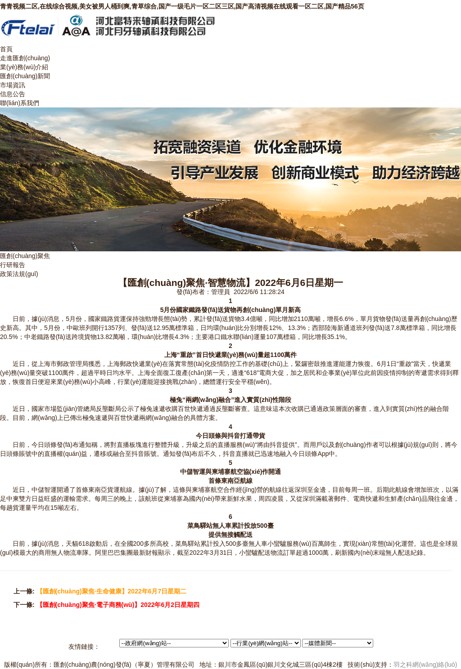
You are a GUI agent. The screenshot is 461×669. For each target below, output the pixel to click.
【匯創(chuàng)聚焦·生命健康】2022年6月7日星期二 (111, 591)
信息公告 (12, 94)
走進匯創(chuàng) (25, 58)
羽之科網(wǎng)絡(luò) (425, 664)
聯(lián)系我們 (19, 103)
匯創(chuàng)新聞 (25, 76)
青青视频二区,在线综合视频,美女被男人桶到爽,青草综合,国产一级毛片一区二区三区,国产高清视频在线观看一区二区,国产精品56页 (182, 6)
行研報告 (12, 264)
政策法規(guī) (19, 273)
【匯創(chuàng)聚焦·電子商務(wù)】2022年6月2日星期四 (117, 604)
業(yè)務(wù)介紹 (24, 67)
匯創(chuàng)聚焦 (25, 255)
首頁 (6, 49)
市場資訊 (12, 85)
